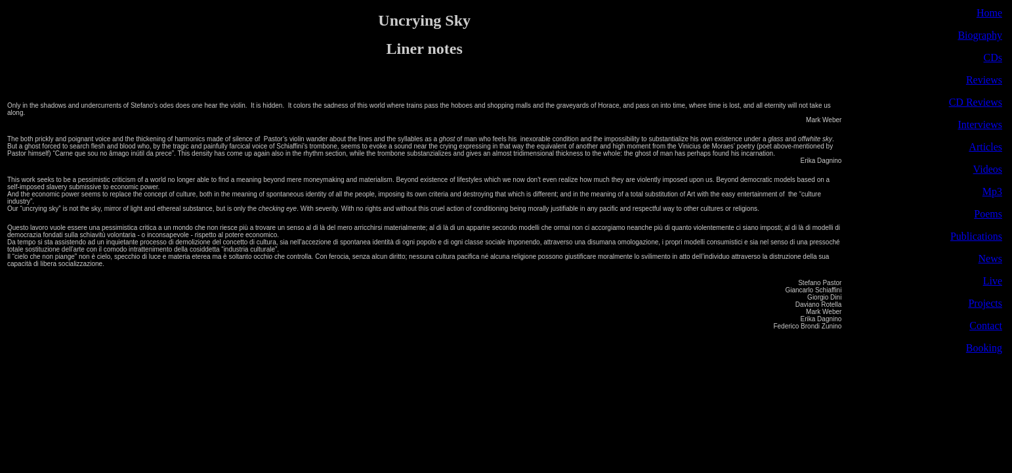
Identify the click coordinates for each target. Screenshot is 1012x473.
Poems (988, 213)
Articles (985, 146)
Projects (985, 303)
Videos (987, 169)
